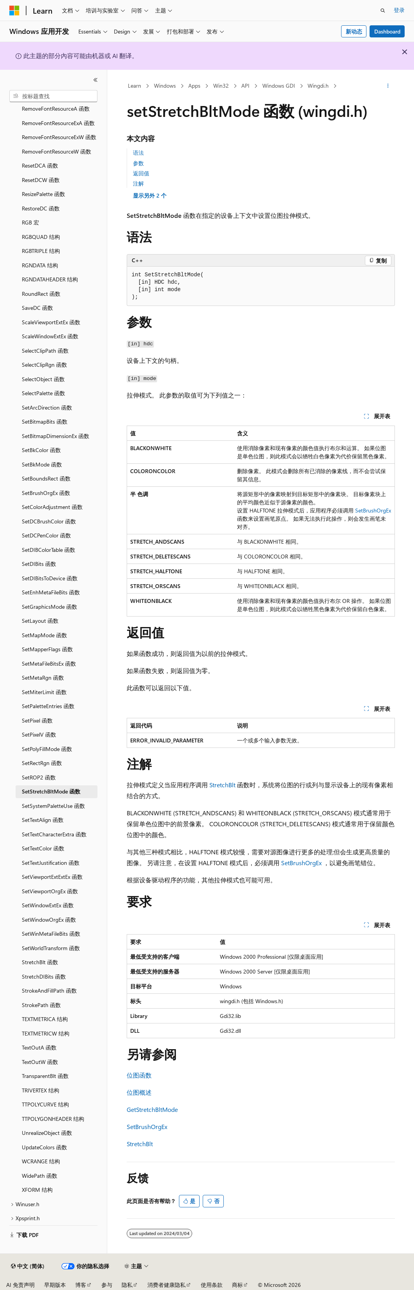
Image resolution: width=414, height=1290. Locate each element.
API (245, 85)
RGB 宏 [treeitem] (30, 222)
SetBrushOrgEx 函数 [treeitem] (46, 493)
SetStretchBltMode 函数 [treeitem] (51, 791)
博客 (80, 1284)
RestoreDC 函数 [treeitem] (41, 208)
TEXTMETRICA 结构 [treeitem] (45, 1019)
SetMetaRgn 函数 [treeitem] (43, 677)
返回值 (141, 173)
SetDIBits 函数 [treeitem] (39, 563)
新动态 (354, 31)
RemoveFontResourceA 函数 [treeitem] (56, 108)
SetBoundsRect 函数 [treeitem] (46, 478)
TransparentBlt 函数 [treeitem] (45, 1076)
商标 (237, 1284)
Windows (165, 85)
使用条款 (212, 1284)
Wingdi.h (318, 85)
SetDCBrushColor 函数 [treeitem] (49, 521)
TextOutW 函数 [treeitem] (40, 1062)
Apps (194, 85)
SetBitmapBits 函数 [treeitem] (44, 421)
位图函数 (139, 1075)
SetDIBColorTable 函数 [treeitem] (48, 549)
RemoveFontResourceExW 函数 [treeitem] (59, 137)
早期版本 (55, 1284)
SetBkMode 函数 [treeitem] (42, 464)
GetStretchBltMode (152, 1109)
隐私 (127, 1284)
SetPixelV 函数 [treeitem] (39, 734)
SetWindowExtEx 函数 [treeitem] (48, 905)
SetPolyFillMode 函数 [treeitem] (47, 749)
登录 (399, 10)
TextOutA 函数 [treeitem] (39, 1047)
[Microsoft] (14, 10)
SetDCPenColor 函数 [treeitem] (46, 535)
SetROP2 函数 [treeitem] (39, 777)
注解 (138, 183)
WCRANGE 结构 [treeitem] (41, 1161)
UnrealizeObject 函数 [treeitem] (47, 1132)
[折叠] (95, 80)
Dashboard (387, 31)
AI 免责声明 (20, 1284)
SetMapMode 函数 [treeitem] (44, 635)
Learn (134, 85)
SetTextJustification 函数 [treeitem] (51, 862)
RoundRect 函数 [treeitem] (41, 293)
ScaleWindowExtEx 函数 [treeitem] (50, 336)
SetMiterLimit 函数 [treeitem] (44, 692)
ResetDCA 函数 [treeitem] (40, 165)
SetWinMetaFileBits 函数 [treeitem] (51, 933)
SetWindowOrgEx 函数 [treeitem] (49, 919)
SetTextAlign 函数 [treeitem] (43, 819)
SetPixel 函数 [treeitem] (37, 720)
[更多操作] (388, 86)
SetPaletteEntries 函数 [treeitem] (48, 706)
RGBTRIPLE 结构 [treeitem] (41, 250)
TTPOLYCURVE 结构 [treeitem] (45, 1104)
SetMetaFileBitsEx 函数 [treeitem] (49, 663)
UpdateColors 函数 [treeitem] (44, 1147)
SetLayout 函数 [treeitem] (40, 620)
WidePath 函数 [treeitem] (39, 1175)
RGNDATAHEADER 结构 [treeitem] (50, 279)
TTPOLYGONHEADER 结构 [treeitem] (53, 1118)
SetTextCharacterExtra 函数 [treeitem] (54, 834)
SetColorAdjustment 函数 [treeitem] (52, 507)
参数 (138, 163)
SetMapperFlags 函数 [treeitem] (47, 649)
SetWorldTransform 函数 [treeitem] (51, 948)
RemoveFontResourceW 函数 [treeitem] (56, 151)
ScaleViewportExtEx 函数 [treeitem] (51, 322)
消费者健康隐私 (166, 1284)
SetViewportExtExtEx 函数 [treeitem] (52, 876)
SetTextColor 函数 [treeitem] (43, 848)
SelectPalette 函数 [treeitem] (43, 393)
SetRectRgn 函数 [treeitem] (42, 763)
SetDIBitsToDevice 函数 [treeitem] (50, 578)
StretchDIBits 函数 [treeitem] (44, 976)
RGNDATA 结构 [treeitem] (40, 265)
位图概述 (139, 1092)
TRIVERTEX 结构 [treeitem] (40, 1090)
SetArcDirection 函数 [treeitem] (47, 407)
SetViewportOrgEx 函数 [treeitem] (50, 891)
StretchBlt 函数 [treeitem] (40, 962)
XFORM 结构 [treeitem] (37, 1189)
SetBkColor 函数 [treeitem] (41, 450)
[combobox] (53, 96)
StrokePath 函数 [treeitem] (41, 1005)
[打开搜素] (383, 11)
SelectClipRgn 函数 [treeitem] (44, 364)
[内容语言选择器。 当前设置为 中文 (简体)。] (27, 1266)
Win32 (221, 85)
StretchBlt (222, 785)
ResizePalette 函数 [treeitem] (43, 194)
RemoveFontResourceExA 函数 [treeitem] (58, 123)
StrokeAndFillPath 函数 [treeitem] (49, 990)
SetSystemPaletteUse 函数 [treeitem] (53, 805)
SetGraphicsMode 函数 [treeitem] (49, 606)
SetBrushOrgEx (373, 510)
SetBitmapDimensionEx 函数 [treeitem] (55, 436)
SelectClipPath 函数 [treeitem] (45, 350)
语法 (138, 152)
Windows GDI (278, 85)
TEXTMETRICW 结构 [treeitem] (45, 1033)
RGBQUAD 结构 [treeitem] (41, 236)
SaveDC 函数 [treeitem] (37, 307)
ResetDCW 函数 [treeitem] (41, 180)
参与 (106, 1284)
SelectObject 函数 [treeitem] (43, 379)
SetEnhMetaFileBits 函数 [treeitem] (51, 592)
